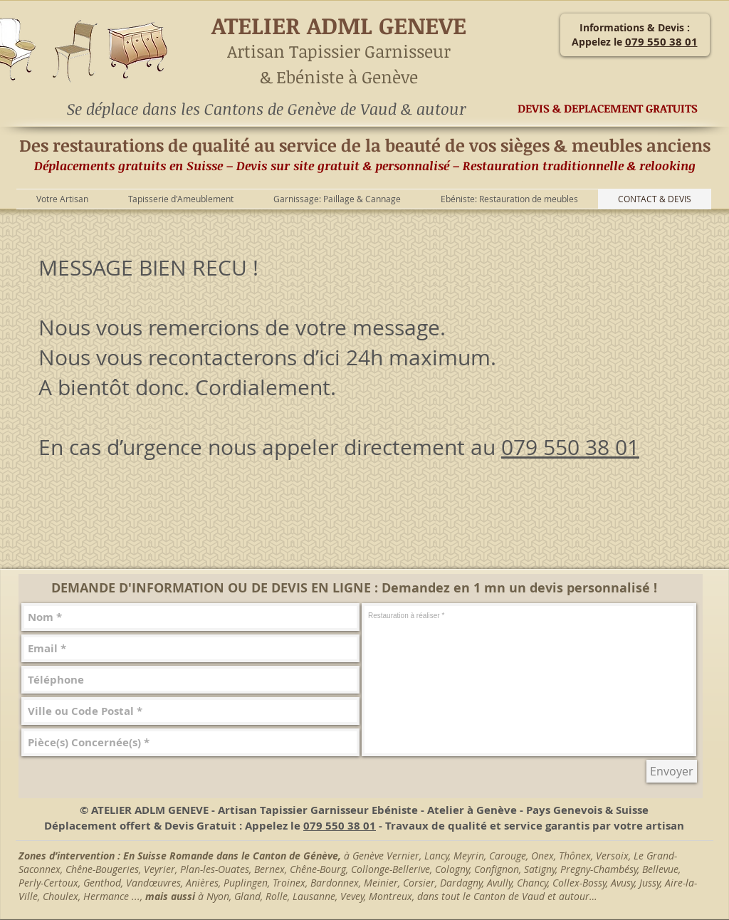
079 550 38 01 (570, 447)
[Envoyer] (671, 771)
